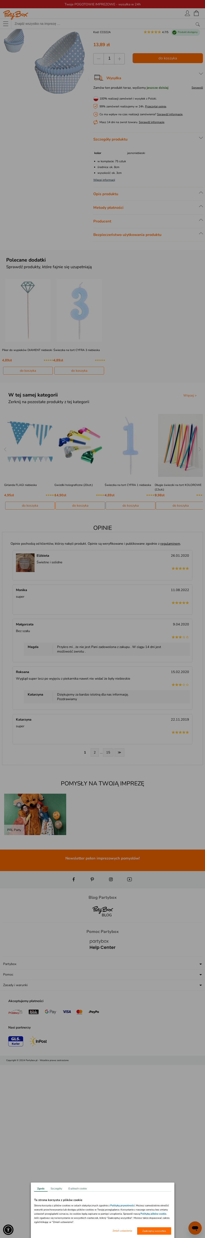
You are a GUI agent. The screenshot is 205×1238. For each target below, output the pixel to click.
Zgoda (40, 1188)
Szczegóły (56, 1188)
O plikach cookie (77, 1188)
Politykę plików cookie (153, 1213)
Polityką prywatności (122, 1205)
